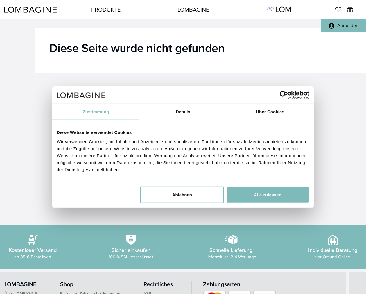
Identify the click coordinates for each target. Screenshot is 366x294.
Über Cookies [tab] (270, 111)
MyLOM (279, 9)
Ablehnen (182, 194)
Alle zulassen (267, 194)
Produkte (106, 9)
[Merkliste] (338, 9)
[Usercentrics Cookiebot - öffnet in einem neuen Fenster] (284, 95)
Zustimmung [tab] (96, 111)
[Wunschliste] (350, 9)
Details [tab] (183, 111)
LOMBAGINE (193, 9)
